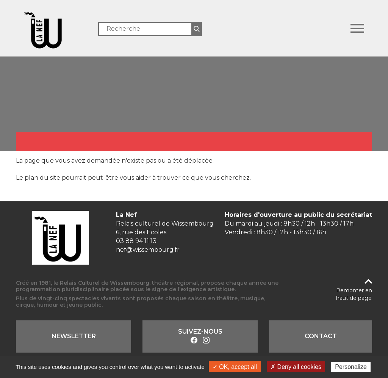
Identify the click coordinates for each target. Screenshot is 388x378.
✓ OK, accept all (235, 367)
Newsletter (74, 336)
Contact (321, 336)
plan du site (42, 177)
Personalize (351, 367)
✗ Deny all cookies (296, 367)
